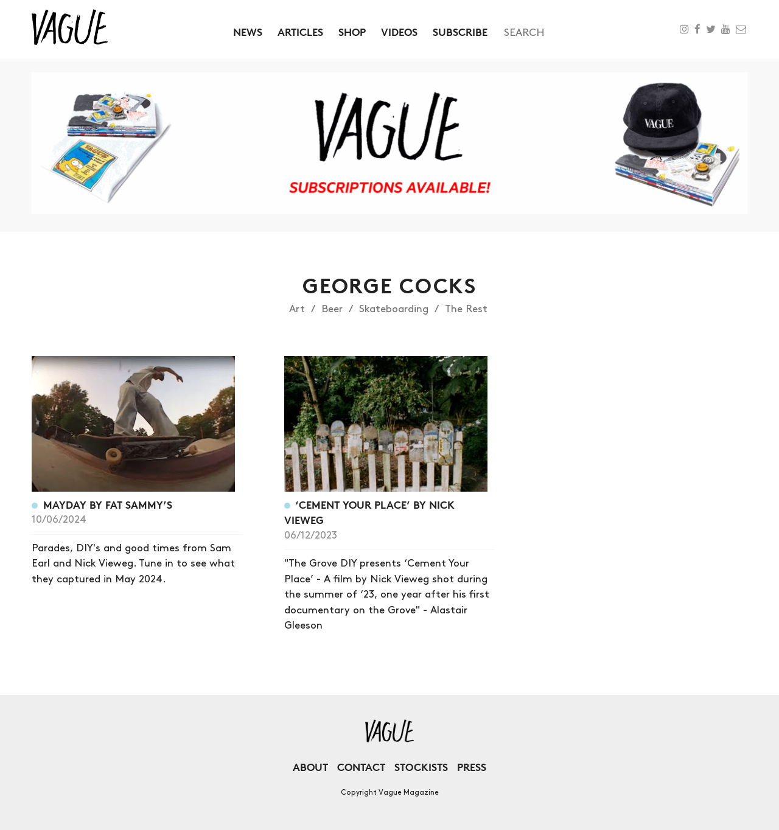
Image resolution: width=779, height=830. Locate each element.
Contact (361, 767)
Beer (332, 309)
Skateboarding (393, 309)
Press (471, 767)
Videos (399, 32)
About (310, 767)
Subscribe (460, 32)
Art (297, 309)
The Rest (466, 309)
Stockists (421, 767)
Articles (300, 32)
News (247, 32)
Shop (352, 32)
